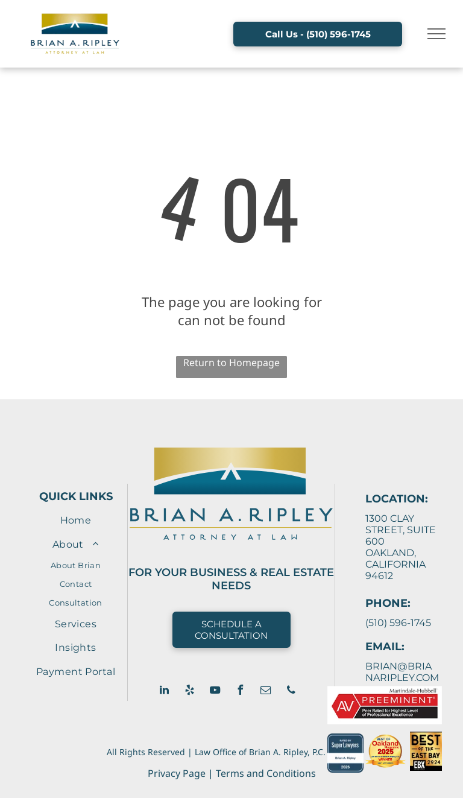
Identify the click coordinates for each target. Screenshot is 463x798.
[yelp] (190, 691)
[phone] (291, 691)
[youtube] (215, 691)
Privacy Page (177, 773)
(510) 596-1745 (398, 623)
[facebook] (240, 691)
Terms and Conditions (266, 773)
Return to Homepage (231, 362)
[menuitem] (75, 520)
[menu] (436, 33)
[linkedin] (164, 691)
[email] (266, 691)
